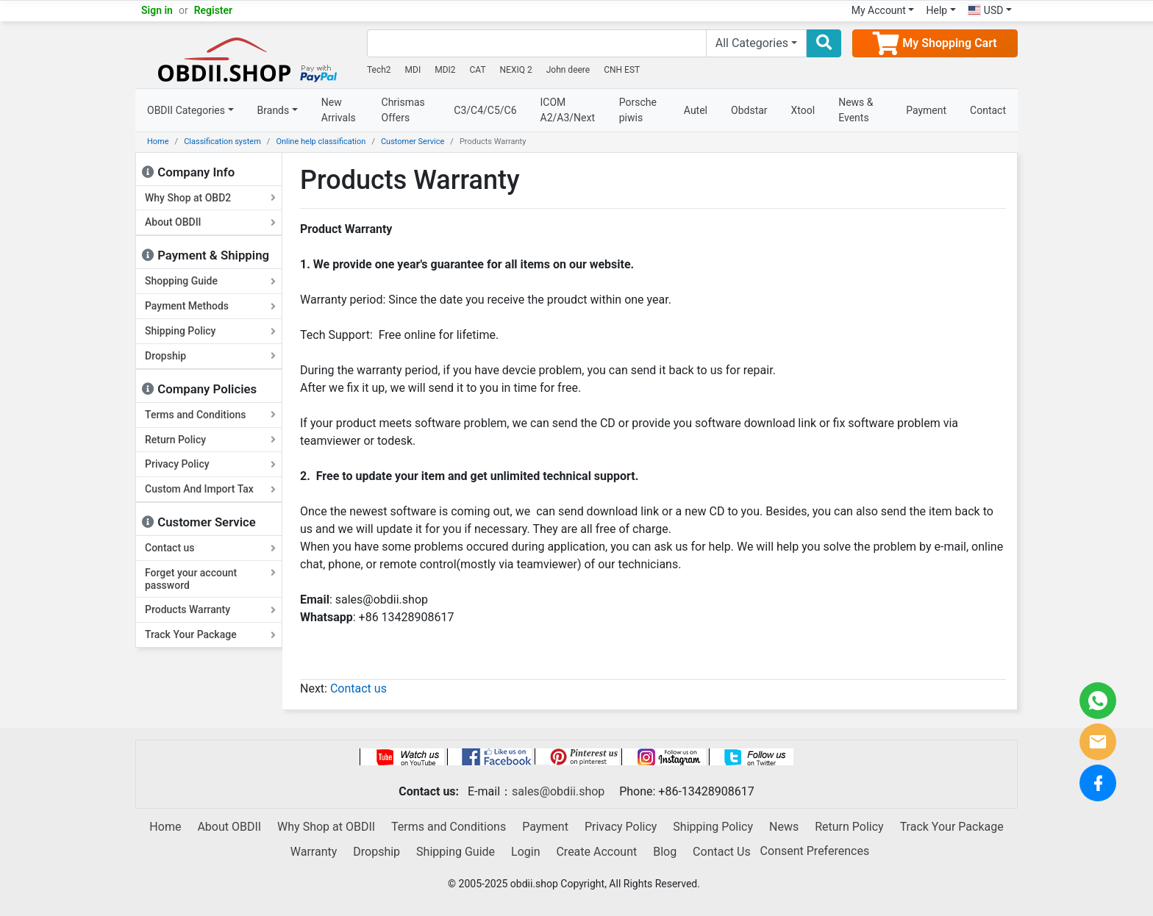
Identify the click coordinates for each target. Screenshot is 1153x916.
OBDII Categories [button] (186, 110)
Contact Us (722, 852)
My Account (879, 10)
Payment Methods (210, 306)
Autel (695, 110)
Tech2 (379, 70)
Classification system (222, 141)
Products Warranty (210, 609)
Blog (665, 852)
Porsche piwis (638, 110)
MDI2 (445, 70)
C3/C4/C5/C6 (485, 110)
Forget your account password (210, 579)
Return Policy (210, 440)
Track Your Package (210, 634)
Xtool (803, 110)
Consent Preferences (815, 851)
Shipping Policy (210, 331)
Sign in (157, 10)
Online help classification (320, 141)
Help (936, 10)
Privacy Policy (210, 464)
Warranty (314, 852)
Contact (988, 110)
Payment (926, 110)
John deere (568, 70)
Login (525, 852)
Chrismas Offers (403, 110)
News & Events (855, 110)
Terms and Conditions (210, 415)
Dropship (210, 356)
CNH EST (622, 70)
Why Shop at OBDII (326, 827)
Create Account (596, 852)
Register (213, 10)
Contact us (210, 548)
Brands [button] (273, 110)
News (784, 827)
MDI (413, 70)
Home (158, 141)
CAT (478, 70)
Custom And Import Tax (210, 489)
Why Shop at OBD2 (210, 198)
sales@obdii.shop (558, 791)
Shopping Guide (210, 281)
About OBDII (210, 222)
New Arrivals (338, 110)
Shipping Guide (455, 852)
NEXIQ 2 (516, 70)
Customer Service (412, 141)
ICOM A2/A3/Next (568, 110)
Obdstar (749, 110)
